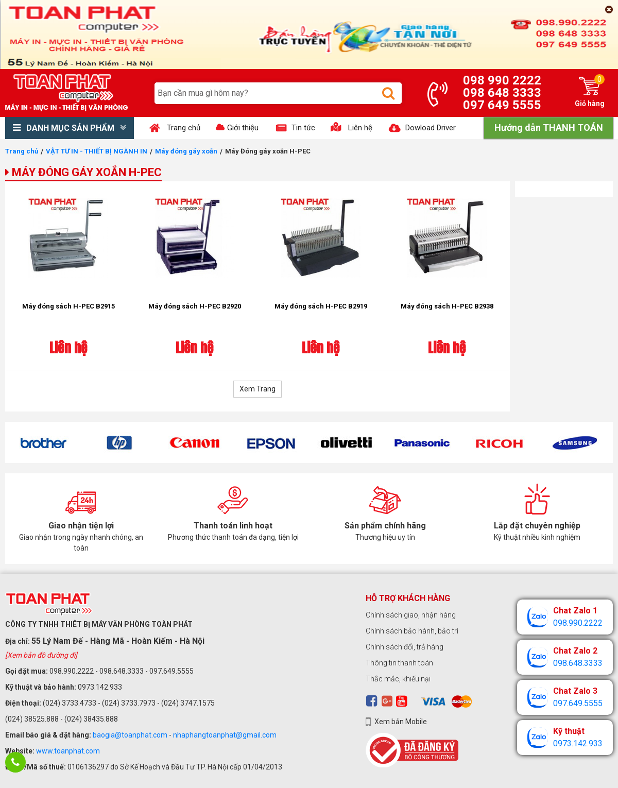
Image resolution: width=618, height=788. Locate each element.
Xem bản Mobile (400, 721)
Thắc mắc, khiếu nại (398, 679)
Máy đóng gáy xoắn (186, 151)
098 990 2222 (502, 80)
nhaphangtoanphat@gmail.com (225, 735)
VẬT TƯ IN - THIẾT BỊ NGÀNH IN (96, 151)
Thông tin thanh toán (399, 663)
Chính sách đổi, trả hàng (404, 647)
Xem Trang (257, 389)
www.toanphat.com (68, 751)
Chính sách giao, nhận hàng (411, 615)
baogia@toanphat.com (130, 735)
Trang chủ (21, 151)
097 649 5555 (502, 105)
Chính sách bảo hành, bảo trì (412, 631)
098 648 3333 (502, 92)
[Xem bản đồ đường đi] (41, 655)
